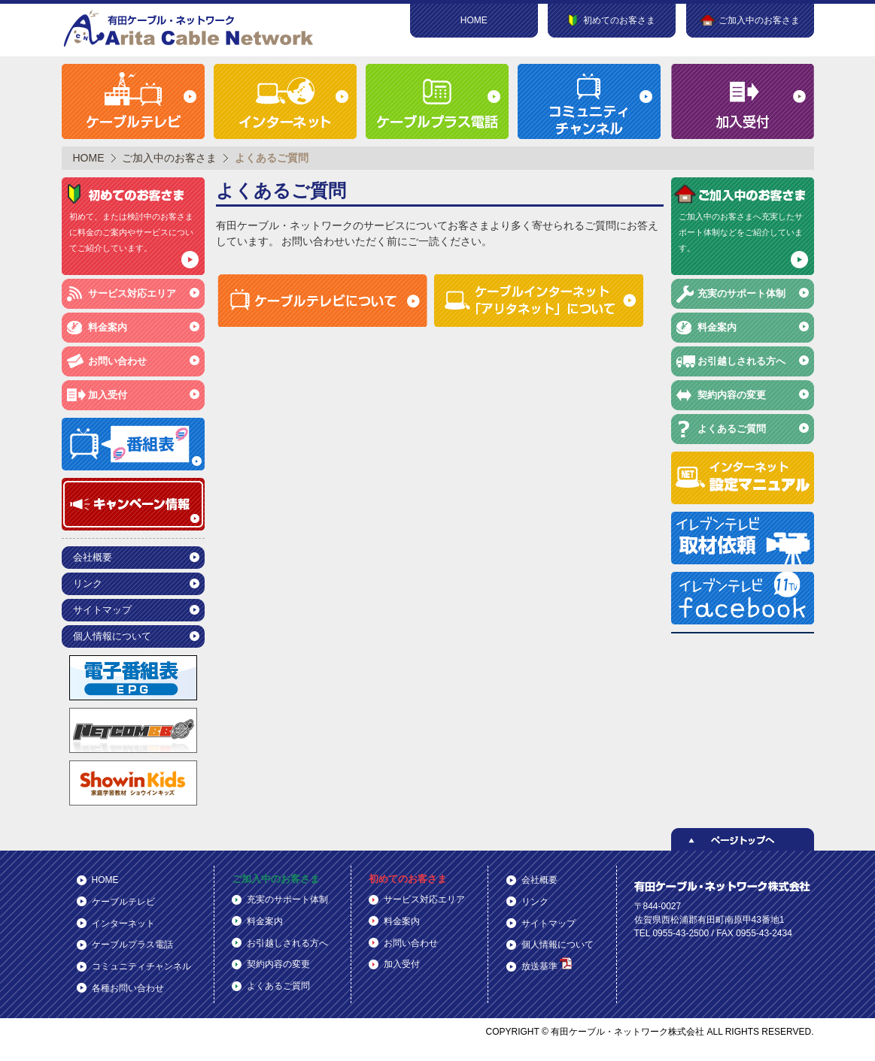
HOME (474, 20)
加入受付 (107, 395)
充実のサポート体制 (741, 293)
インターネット (123, 923)
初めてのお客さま (408, 878)
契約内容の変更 (731, 395)
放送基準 (546, 964)
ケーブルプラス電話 (132, 944)
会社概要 (92, 557)
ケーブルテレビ (123, 901)
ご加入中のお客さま (169, 158)
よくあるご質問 (731, 428)
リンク (87, 583)
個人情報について (112, 636)
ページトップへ (742, 839)
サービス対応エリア (132, 293)
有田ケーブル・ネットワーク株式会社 (189, 28)
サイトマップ (102, 609)
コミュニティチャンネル (141, 966)
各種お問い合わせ (128, 988)
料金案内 (107, 327)
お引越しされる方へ (741, 361)
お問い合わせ (117, 361)
